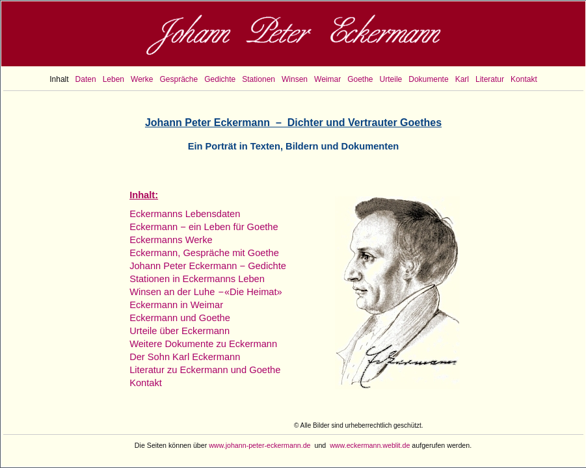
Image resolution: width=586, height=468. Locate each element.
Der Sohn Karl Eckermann (184, 357)
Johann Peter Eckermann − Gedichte (207, 266)
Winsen (295, 79)
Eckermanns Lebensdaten (184, 214)
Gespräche (179, 79)
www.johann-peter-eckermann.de (259, 445)
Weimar (327, 79)
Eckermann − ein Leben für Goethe (203, 227)
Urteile (391, 79)
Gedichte (219, 79)
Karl (462, 79)
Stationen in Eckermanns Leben (197, 279)
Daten (85, 79)
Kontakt (524, 79)
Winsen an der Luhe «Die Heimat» (205, 292)
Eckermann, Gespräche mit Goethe (204, 253)
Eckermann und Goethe (179, 318)
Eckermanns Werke (171, 240)
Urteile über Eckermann (179, 331)
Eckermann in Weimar (176, 305)
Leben (113, 79)
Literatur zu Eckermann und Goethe (204, 370)
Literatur (489, 79)
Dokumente (428, 79)
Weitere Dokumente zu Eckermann (203, 344)
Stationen (258, 79)
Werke (142, 79)
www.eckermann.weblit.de (370, 445)
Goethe (360, 79)
